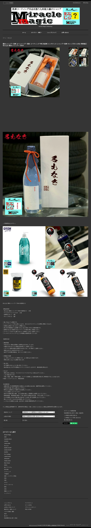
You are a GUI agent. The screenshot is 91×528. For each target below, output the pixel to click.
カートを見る (28, 505)
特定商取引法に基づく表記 (10, 518)
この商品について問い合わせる (72, 417)
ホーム (24, 32)
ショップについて (51, 32)
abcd (5, 513)
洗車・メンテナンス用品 (10, 476)
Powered (77, 525)
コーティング (7, 471)
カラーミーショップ (33, 525)
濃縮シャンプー (8, 491)
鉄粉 (5, 486)
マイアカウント (77, 2)
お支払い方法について (9, 507)
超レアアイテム (8, 467)
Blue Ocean (7, 463)
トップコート (7, 493)
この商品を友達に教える (70, 415)
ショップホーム (8, 502)
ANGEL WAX (7, 460)
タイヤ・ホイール (8, 484)
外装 (5, 478)
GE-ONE (6, 469)
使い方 (5, 516)
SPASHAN (6, 458)
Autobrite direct (8, 439)
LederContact (7, 456)
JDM (5, 437)
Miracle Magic (7, 434)
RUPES (6, 452)
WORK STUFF (7, 447)
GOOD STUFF (7, 450)
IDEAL (5, 465)
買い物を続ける (68, 420)
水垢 (5, 489)
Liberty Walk (7, 443)
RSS (26, 509)
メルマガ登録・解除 (9, 511)
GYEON (6, 441)
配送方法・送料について (10, 509)
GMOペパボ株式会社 (52, 525)
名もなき (10, 37)
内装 (5, 480)
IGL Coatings (7, 454)
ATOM (29, 509)
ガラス (5, 482)
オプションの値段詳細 (70, 410)
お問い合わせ (65, 32)
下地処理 (6, 473)
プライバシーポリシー (30, 507)
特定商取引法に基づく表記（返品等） (74, 413)
